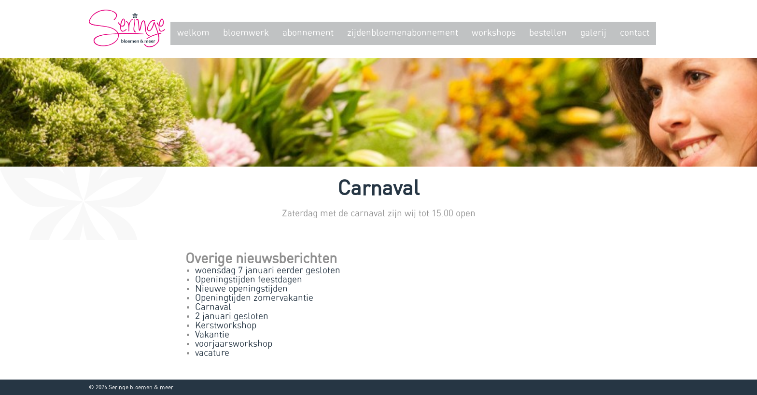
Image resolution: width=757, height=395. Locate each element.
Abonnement (308, 33)
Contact (634, 33)
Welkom (193, 33)
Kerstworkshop (225, 325)
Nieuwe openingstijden (241, 289)
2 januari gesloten (231, 316)
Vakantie (212, 334)
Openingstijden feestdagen (248, 279)
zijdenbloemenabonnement (402, 33)
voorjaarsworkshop (233, 344)
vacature (212, 353)
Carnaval (213, 307)
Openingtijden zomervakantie (254, 298)
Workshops (494, 33)
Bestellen (548, 33)
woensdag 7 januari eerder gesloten (267, 270)
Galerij (593, 33)
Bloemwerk (246, 33)
